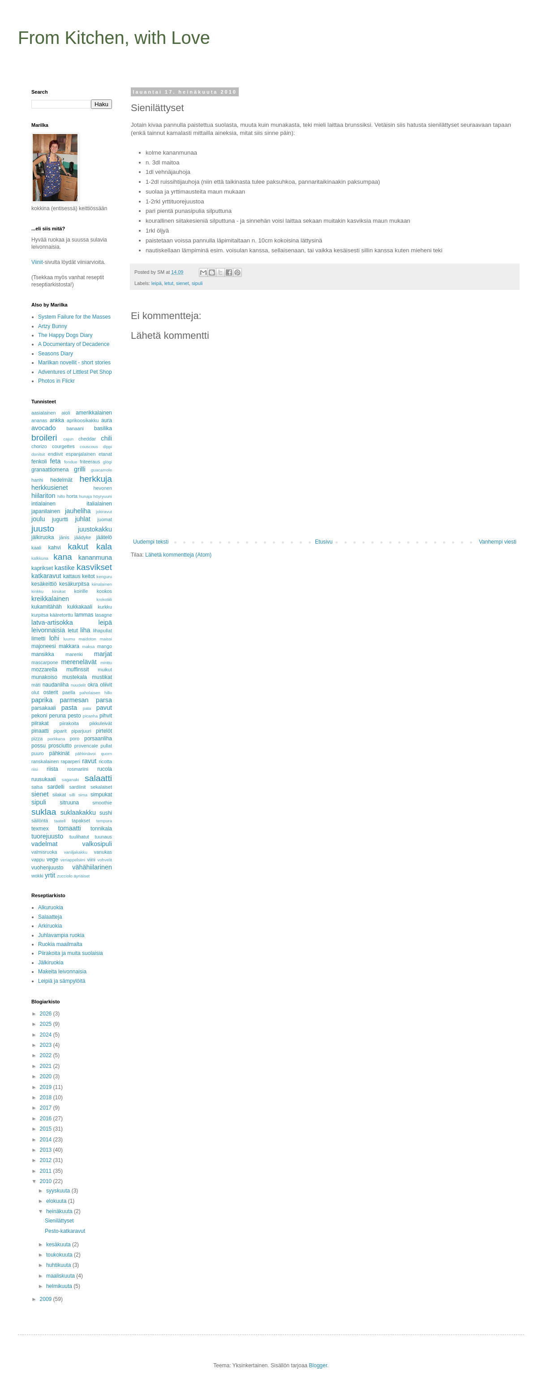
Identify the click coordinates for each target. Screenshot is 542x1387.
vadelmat (44, 843)
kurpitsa (39, 615)
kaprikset (42, 568)
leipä (156, 283)
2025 (46, 1024)
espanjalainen (81, 454)
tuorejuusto (47, 836)
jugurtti (60, 519)
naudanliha (56, 685)
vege (52, 859)
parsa (104, 700)
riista (52, 769)
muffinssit (77, 669)
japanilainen (45, 511)
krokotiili (104, 599)
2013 (46, 1150)
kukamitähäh (46, 607)
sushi (105, 813)
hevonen (103, 488)
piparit (59, 731)
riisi (34, 769)
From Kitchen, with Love (114, 38)
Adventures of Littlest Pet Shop (75, 372)
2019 (46, 1087)
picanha (90, 715)
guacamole (101, 469)
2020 (46, 1076)
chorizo (39, 446)
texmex (40, 828)
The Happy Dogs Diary (65, 335)
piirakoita (69, 723)
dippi (107, 446)
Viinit (37, 262)
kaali (36, 547)
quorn (106, 753)
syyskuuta (59, 1191)
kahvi (54, 547)
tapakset (81, 820)
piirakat (40, 723)
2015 (46, 1129)
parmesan (74, 700)
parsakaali (43, 708)
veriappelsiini (72, 859)
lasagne (103, 615)
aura (106, 420)
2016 (46, 1118)
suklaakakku (78, 812)
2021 (46, 1066)
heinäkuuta (60, 1211)
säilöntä (39, 820)
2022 (46, 1055)
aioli (65, 412)
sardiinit (77, 787)
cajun (68, 438)
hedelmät (61, 480)
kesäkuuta (59, 1244)
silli (72, 794)
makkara (69, 646)
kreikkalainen (50, 598)
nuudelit (78, 685)
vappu (37, 859)
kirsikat (58, 591)
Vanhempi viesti (497, 542)
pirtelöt (104, 731)
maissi (106, 638)
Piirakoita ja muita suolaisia (70, 953)
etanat (105, 454)
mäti (35, 684)
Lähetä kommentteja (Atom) (178, 555)
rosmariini (77, 769)
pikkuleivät (101, 723)
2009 (46, 1299)
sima (82, 794)
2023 (46, 1045)
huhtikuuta (59, 1265)
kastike (65, 567)
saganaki (70, 779)
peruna (57, 716)
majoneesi (43, 646)
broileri (44, 437)
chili (106, 438)
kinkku (37, 591)
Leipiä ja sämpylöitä (61, 981)
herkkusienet (49, 487)
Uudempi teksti (150, 542)
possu (38, 746)
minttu (106, 662)
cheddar (87, 438)
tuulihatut (79, 836)
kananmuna (95, 557)
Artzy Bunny (52, 326)
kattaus (72, 576)
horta (71, 496)
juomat (105, 519)
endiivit (55, 454)
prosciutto (60, 746)
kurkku (105, 606)
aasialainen (43, 412)
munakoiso (44, 677)
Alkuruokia (50, 907)
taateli (60, 820)
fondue (70, 461)
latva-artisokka (52, 622)
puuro (37, 753)
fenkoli (39, 461)
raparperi (70, 761)
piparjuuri (81, 731)
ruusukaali (43, 779)
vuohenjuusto (47, 867)
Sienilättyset (59, 1221)
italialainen (99, 504)
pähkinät (59, 753)
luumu (69, 638)
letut (168, 283)
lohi (54, 638)
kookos (104, 591)
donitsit (38, 454)
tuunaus (103, 836)
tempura (104, 820)
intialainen (43, 504)
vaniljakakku (75, 852)
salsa (37, 787)
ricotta (105, 761)
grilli (80, 469)
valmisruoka (44, 852)
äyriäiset (82, 875)
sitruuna (69, 802)
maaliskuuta (61, 1276)
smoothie (102, 802)
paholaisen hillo (95, 692)
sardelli (56, 787)
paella (68, 692)
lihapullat (102, 630)
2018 (46, 1097)
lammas (83, 615)
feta (55, 461)
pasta (69, 707)
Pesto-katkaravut (65, 1231)
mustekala (74, 677)
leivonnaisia (48, 630)
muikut (105, 669)
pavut (104, 707)
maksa (88, 646)
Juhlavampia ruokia (61, 935)
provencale (86, 745)
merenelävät (79, 661)
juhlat (82, 519)
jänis (64, 537)
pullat (106, 745)
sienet (182, 283)
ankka (57, 420)
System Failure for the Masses (74, 317)
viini (91, 859)
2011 (46, 1171)
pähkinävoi (85, 753)
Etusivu (323, 542)
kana (62, 557)
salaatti (98, 778)
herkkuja (95, 479)
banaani (74, 428)
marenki (73, 654)
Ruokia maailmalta (60, 944)
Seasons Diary (55, 353)
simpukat (101, 794)
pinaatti (40, 731)
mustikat (102, 677)
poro (75, 738)
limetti (38, 638)
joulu (38, 519)
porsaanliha (98, 738)
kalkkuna (39, 558)
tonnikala (101, 828)
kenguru (104, 576)
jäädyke (82, 537)
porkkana (56, 738)
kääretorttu (61, 615)
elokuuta (57, 1201)
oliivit (106, 685)
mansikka (42, 654)
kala (104, 546)
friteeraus (90, 461)
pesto (74, 716)
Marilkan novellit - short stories (74, 362)
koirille (81, 591)
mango (104, 646)
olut (35, 692)
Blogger (318, 1365)
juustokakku (95, 529)
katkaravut (46, 575)
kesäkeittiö (44, 584)
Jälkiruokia (51, 962)
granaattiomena (50, 470)
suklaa (43, 812)
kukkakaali (79, 607)
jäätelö (104, 537)
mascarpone (44, 662)
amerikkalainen (94, 413)
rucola (104, 769)
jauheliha (78, 510)
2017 (46, 1108)
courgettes (63, 446)
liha (85, 630)
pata (87, 708)
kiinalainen (102, 584)
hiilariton (43, 495)
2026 (46, 1014)
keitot (88, 576)
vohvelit (104, 859)
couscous (89, 446)
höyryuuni (102, 496)
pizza (37, 738)
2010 (46, 1181)
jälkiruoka (42, 537)
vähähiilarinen (92, 867)
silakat (59, 794)
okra (92, 685)
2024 (46, 1035)
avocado (43, 428)
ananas (39, 420)
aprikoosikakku (83, 420)
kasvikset (94, 567)
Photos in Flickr (56, 381)
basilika (103, 428)
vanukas (103, 852)
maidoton (87, 638)
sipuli (197, 283)
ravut (89, 761)
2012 (46, 1160)
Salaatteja (50, 917)
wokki (37, 875)
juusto (42, 528)
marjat (103, 653)
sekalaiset (101, 787)
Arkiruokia (50, 926)
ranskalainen (45, 761)
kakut (78, 546)
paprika (41, 700)
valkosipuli (97, 843)
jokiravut (104, 511)
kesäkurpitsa (74, 584)
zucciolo (65, 875)
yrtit (50, 875)
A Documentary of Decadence (73, 344)
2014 (46, 1139)
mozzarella (44, 669)
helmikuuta (59, 1286)
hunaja (85, 496)
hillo (61, 496)
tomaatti (69, 828)
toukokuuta (60, 1255)
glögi (107, 461)
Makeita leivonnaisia (62, 971)
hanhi (37, 480)
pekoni (39, 716)
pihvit (105, 716)
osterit (50, 692)
